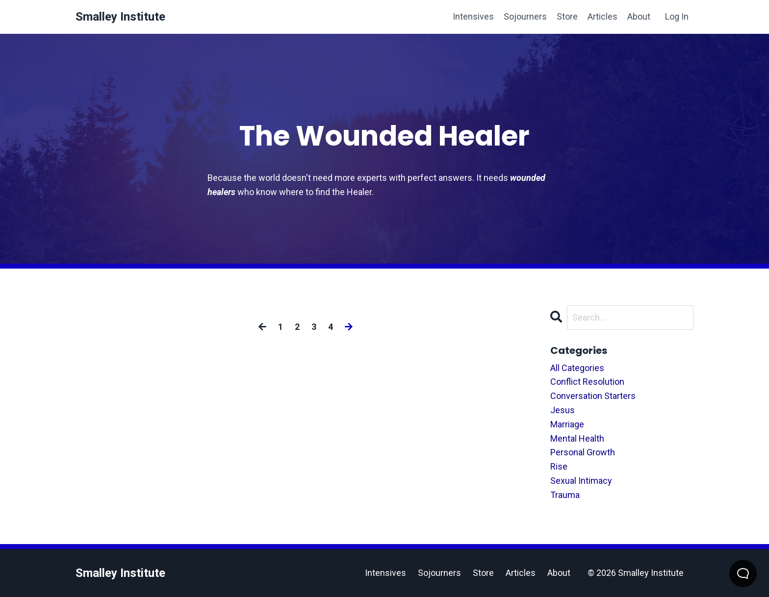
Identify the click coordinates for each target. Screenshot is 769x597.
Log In (677, 16)
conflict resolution (587, 381)
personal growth (582, 452)
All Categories (577, 368)
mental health (577, 438)
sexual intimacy (581, 480)
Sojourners (525, 16)
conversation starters (593, 396)
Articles (602, 16)
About (638, 16)
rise (558, 466)
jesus (562, 410)
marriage (567, 424)
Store (567, 16)
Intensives (473, 16)
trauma (565, 495)
